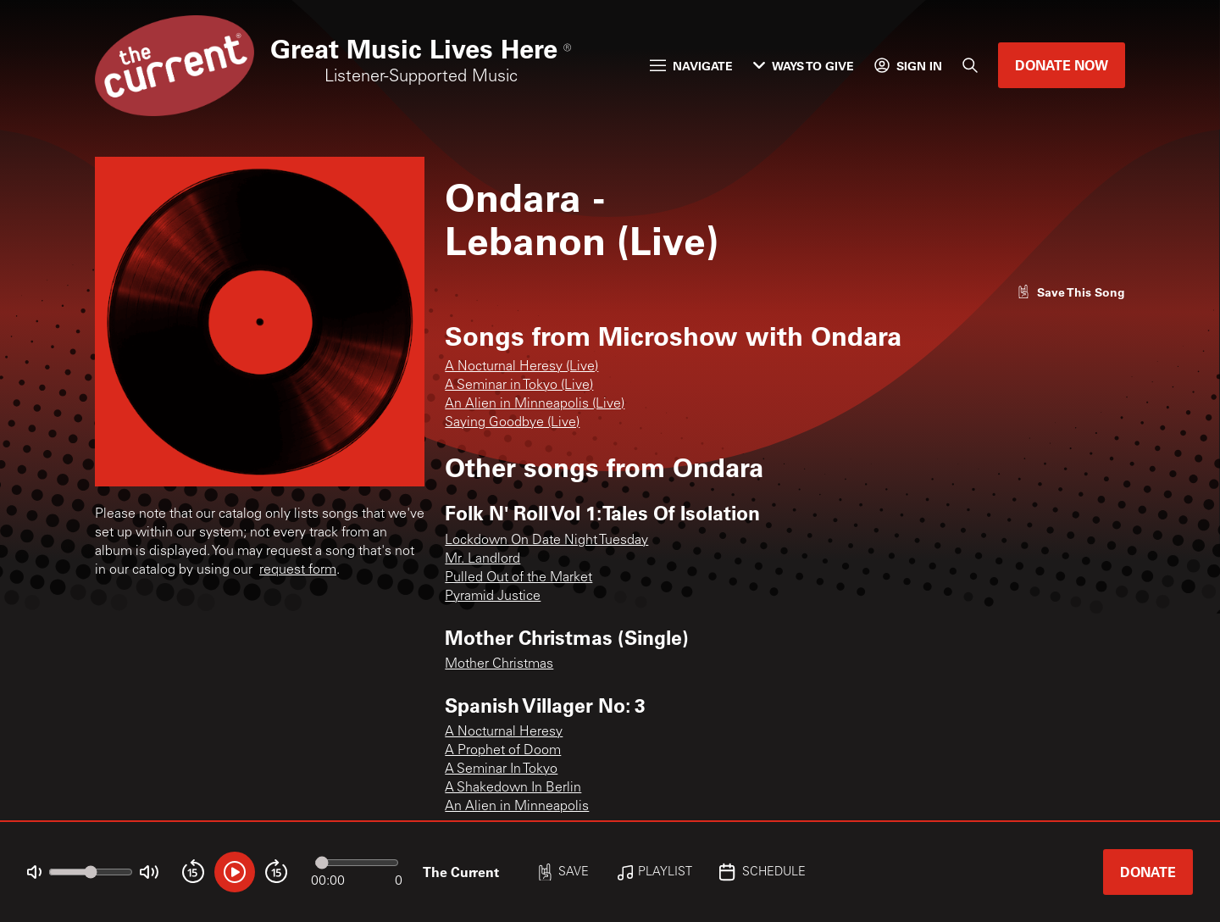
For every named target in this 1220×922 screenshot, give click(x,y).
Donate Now (1061, 65)
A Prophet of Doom (503, 751)
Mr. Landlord (482, 559)
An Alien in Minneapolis (517, 807)
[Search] (970, 65)
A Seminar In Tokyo (501, 769)
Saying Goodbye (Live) (512, 423)
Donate (1148, 871)
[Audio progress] (356, 862)
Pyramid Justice (493, 596)
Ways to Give (803, 66)
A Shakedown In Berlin (513, 788)
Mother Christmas (499, 664)
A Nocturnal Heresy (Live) (521, 367)
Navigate (691, 66)
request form (297, 570)
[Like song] (1071, 292)
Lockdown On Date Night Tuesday (546, 540)
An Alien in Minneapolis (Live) (534, 404)
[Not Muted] (34, 872)
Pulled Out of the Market (518, 578)
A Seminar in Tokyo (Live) (519, 385)
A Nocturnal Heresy (504, 732)
